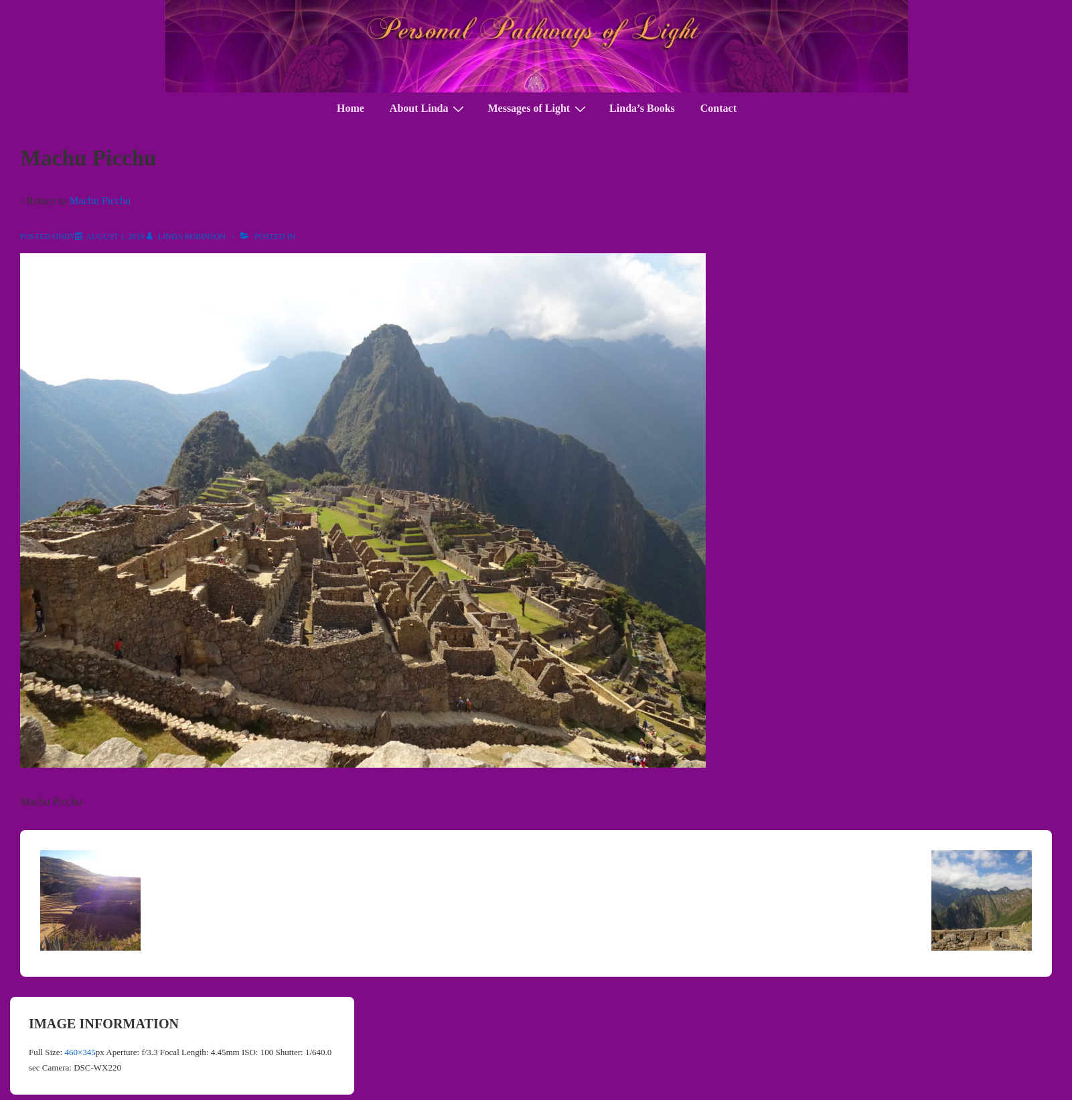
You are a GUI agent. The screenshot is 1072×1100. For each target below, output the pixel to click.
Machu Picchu (100, 200)
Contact (718, 108)
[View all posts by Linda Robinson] (187, 236)
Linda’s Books (642, 108)
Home (350, 108)
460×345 (79, 1052)
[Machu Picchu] (115, 236)
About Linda (429, 108)
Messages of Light (538, 108)
